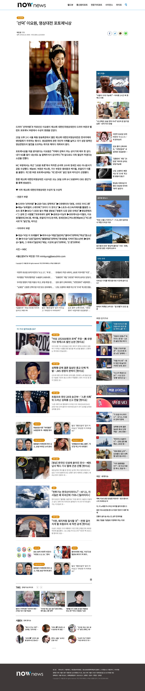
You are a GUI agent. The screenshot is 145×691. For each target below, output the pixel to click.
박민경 (19, 32)
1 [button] (52, 648)
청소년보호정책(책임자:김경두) (91, 670)
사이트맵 (116, 670)
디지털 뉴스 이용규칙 (107, 670)
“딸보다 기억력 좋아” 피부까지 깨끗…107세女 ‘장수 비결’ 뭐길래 (52, 610)
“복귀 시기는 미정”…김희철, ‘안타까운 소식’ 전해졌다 (32, 629)
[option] (27, 602)
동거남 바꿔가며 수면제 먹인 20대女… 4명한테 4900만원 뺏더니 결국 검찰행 (26, 610)
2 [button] (53, 648)
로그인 (54, 670)
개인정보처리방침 (76, 670)
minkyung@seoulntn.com (52, 256)
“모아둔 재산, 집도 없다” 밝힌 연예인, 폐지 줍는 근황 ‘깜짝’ (77, 610)
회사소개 (60, 670)
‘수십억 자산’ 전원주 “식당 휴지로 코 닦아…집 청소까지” (83, 640)
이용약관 (67, 670)
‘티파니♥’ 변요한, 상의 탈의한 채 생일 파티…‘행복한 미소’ (58, 629)
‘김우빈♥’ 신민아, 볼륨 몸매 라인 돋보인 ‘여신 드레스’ (32, 640)
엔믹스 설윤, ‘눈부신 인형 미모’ (57, 639)
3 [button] (55, 648)
